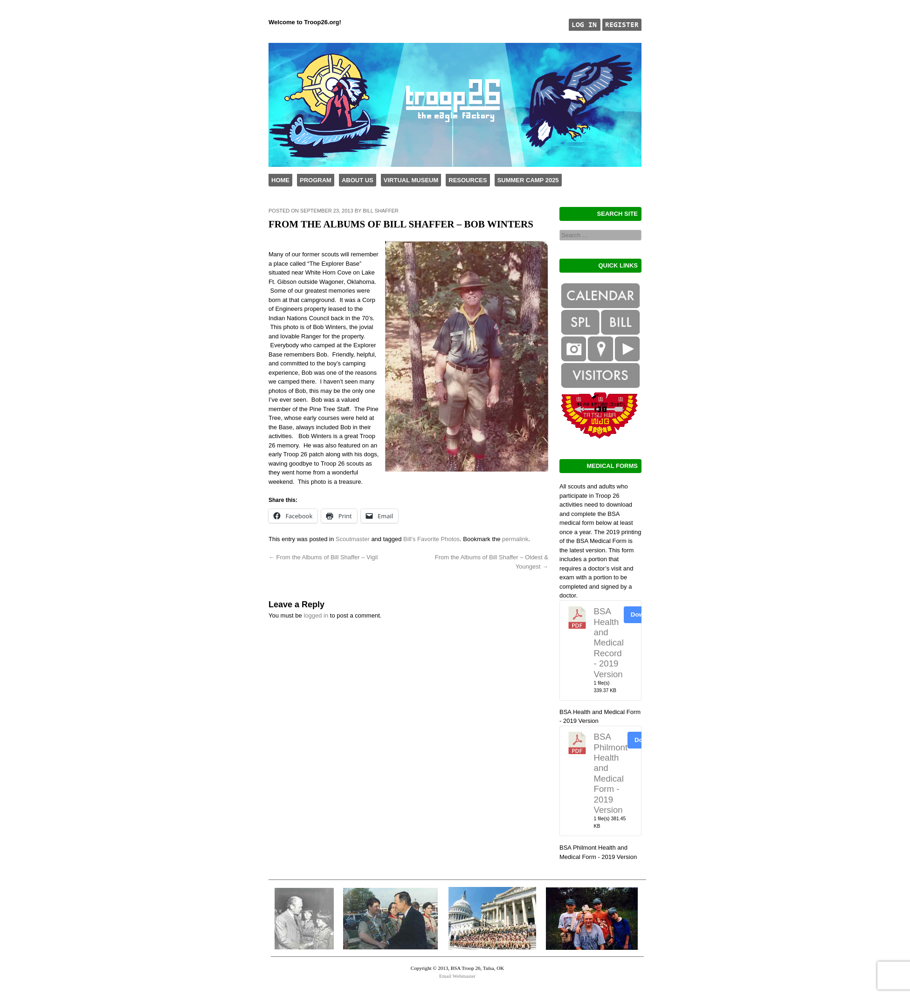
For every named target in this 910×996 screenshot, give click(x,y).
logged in (315, 615)
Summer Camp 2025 (528, 180)
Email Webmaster (457, 976)
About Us (357, 180)
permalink (515, 539)
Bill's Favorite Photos (431, 539)
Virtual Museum (411, 180)
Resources (467, 180)
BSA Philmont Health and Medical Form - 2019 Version (611, 773)
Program (315, 180)
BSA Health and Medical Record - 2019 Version (609, 642)
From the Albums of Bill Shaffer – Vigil (323, 557)
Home (280, 180)
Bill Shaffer (381, 210)
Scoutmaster (353, 539)
